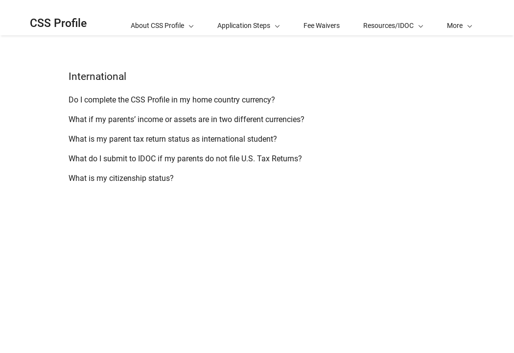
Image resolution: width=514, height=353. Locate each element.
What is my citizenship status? (121, 178)
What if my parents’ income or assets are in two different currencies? (186, 119)
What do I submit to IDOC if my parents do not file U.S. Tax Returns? (185, 158)
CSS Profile (58, 23)
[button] (459, 17)
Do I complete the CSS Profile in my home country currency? (172, 99)
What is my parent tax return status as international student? (173, 139)
